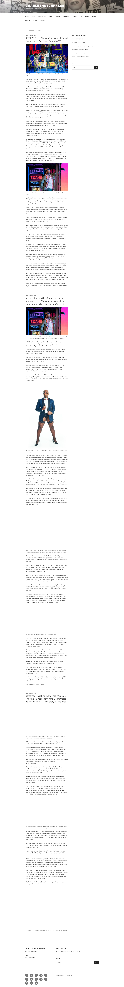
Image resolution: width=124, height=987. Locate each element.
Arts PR (27, 20)
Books (50, 16)
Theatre (94, 16)
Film (81, 16)
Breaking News (42, 16)
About (33, 16)
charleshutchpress (45, 5)
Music (87, 16)
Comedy (57, 16)
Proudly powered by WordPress (64, 975)
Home (27, 16)
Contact (35, 20)
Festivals (74, 16)
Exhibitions (66, 16)
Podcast (42, 20)
